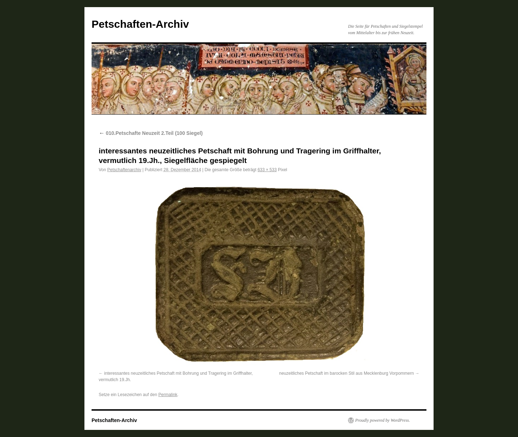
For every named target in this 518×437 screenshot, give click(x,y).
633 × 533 (267, 169)
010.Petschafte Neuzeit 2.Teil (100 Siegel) (151, 133)
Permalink (167, 394)
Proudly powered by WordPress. (382, 420)
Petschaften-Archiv (140, 24)
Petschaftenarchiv (124, 169)
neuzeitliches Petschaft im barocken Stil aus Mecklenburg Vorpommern (346, 373)
